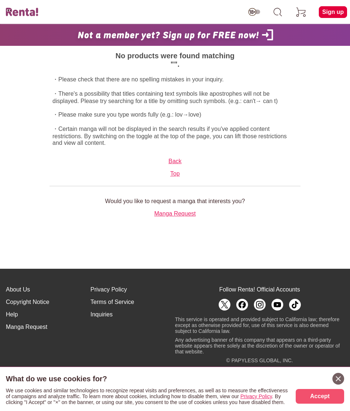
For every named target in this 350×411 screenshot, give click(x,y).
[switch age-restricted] (254, 12)
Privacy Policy (109, 289)
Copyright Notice (27, 302)
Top (175, 173)
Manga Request (175, 213)
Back (175, 161)
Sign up (333, 12)
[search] (278, 12)
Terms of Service (112, 302)
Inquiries (102, 314)
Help (12, 314)
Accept (319, 396)
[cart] (301, 12)
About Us (18, 289)
